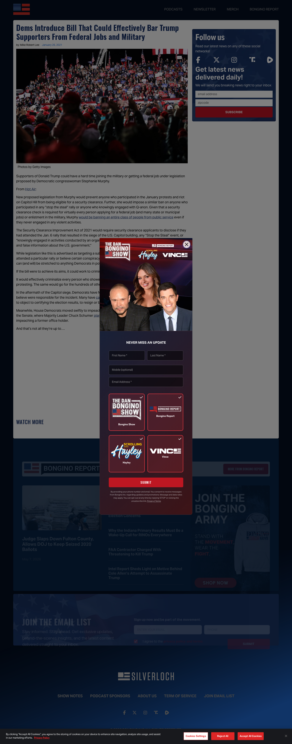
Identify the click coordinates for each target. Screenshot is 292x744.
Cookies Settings (196, 736)
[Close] (186, 244)
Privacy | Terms (154, 501)
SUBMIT (146, 482)
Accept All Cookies (251, 736)
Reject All (222, 736)
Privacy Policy (42, 737)
